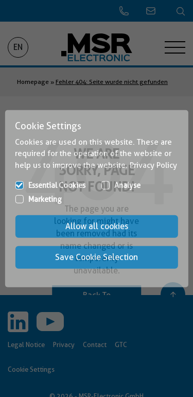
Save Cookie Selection (96, 257)
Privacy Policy (153, 164)
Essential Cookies (56, 185)
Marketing (45, 199)
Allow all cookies (96, 226)
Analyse (127, 185)
